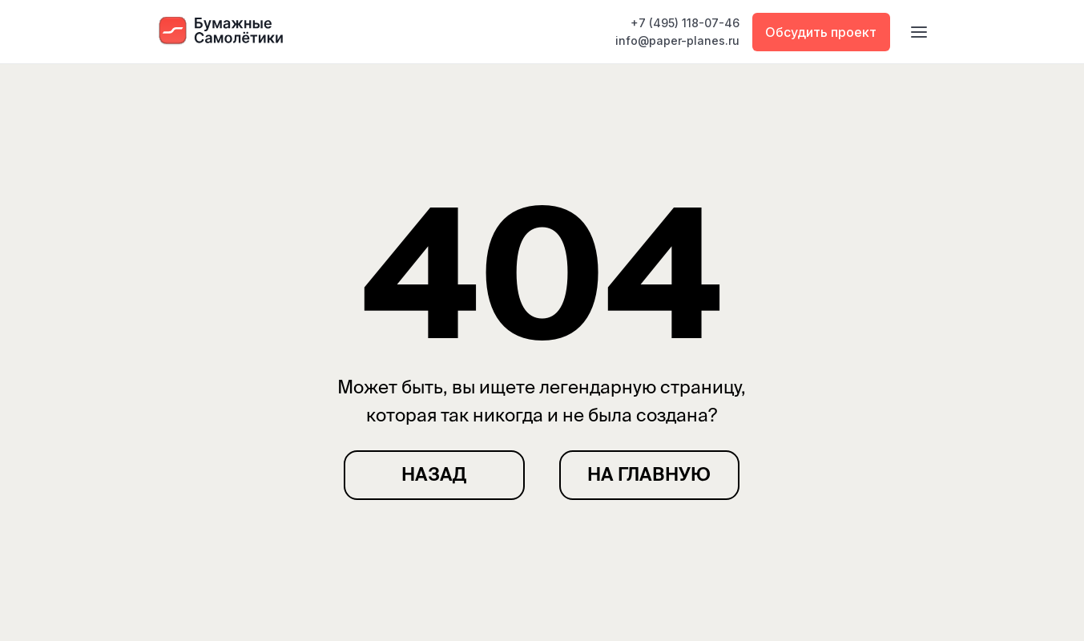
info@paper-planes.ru (677, 40)
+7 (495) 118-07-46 (685, 23)
